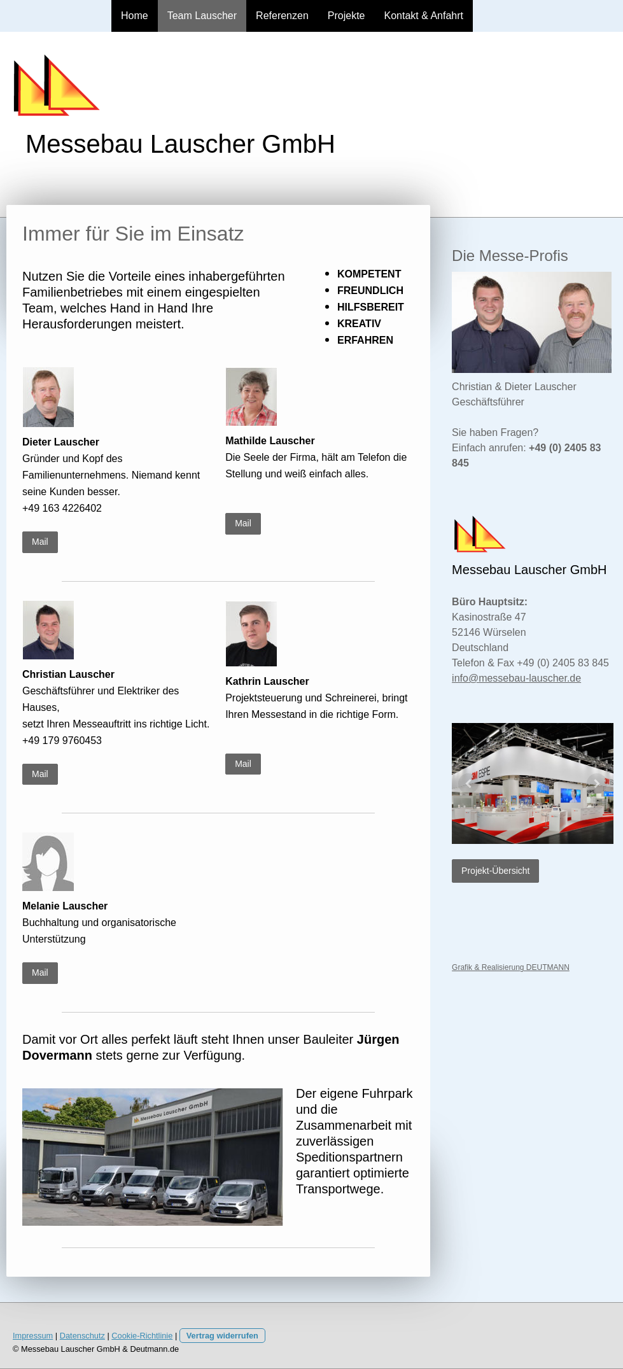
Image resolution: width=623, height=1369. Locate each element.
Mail (40, 542)
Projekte (346, 15)
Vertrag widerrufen (222, 1335)
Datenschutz (82, 1335)
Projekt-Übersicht (495, 871)
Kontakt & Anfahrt (424, 15)
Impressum (33, 1335)
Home (134, 15)
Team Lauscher (202, 15)
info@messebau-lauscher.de (516, 678)
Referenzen (282, 15)
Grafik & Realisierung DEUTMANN (511, 967)
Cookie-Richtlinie (141, 1335)
